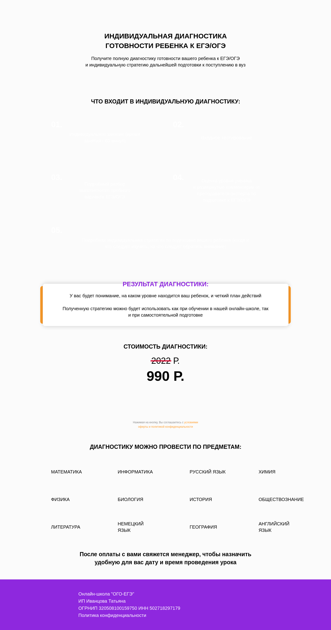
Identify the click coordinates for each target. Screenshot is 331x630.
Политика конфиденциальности (112, 615)
